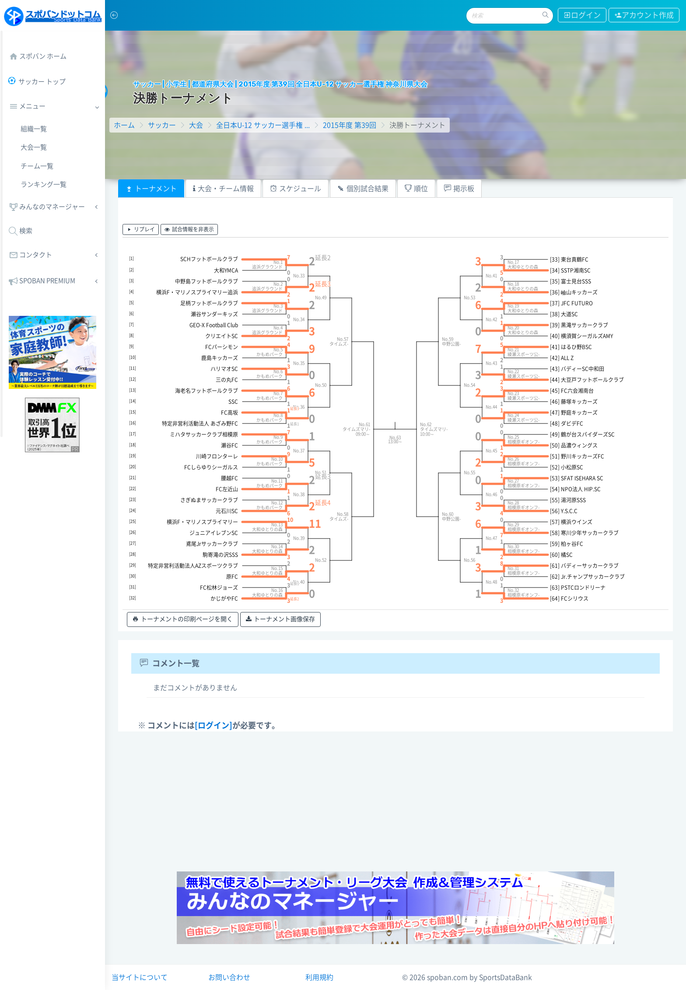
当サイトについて (140, 977)
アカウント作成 (644, 15)
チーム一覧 (37, 166)
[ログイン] (213, 725)
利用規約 (319, 977)
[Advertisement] (395, 801)
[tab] (151, 188)
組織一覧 (34, 129)
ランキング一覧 (43, 184)
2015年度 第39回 (349, 125)
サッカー (162, 125)
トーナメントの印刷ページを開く (183, 619)
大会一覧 (34, 147)
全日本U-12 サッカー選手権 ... (263, 125)
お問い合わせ (229, 977)
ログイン (582, 15)
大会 (196, 125)
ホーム (124, 125)
